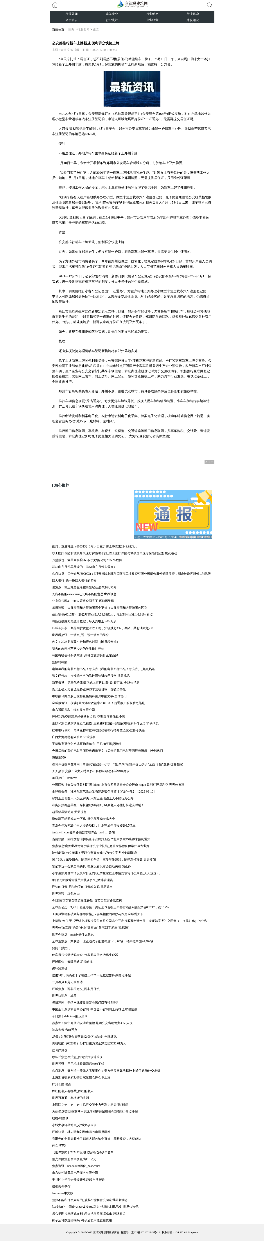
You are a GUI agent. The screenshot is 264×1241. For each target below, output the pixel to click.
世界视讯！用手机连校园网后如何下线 (78, 1064)
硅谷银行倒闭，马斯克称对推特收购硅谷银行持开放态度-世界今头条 (98, 730)
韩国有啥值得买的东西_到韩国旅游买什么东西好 (85, 655)
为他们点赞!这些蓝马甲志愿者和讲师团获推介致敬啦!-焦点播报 (95, 1111)
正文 (96, 29)
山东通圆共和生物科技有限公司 (73, 710)
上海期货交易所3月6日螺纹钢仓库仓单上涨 (81, 1077)
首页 (71, 29)
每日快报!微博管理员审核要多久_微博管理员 (82, 880)
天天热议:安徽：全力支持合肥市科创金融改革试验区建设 (91, 771)
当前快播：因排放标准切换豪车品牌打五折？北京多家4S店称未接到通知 (101, 839)
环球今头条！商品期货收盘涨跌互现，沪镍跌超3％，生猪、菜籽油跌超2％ (102, 628)
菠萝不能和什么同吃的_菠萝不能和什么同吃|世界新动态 (90, 1200)
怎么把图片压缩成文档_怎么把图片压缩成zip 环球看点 (89, 1213)
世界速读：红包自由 (66, 893)
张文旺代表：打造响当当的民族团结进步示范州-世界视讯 (91, 675)
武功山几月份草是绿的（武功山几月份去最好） (84, 567)
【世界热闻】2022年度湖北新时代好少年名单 (82, 1152)
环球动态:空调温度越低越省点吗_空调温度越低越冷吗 (88, 716)
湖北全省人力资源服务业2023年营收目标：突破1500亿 (89, 689)
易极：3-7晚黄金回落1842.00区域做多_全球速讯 (84, 1036)
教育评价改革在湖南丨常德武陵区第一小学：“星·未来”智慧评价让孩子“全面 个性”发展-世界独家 (117, 764)
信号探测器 (59, 1050)
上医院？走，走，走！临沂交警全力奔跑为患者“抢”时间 (90, 1104)
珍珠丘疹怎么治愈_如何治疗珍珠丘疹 (77, 1057)
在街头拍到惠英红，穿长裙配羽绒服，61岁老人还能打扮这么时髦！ (98, 805)
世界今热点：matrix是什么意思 (73, 934)
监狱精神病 (59, 662)
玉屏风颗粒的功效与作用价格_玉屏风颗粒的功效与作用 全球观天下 (98, 914)
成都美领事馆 (61, 1186)
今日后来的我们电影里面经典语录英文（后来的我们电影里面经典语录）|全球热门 (107, 750)
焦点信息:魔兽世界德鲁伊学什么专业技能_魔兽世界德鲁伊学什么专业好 (101, 846)
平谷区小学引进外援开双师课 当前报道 (78, 1179)
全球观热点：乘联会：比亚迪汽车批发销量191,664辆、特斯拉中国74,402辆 (102, 941)
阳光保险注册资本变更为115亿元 (74, 1159)
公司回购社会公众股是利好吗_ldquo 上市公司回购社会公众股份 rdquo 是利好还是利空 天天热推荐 (118, 784)
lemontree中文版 (63, 1193)
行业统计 (112, 20)
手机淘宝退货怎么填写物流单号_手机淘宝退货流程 (86, 744)
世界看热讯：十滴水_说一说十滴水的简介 (80, 635)
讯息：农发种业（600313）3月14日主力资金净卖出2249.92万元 (94, 546)
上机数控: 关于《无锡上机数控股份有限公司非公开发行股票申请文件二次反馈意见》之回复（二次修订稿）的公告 (129, 921)
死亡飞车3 (59, 1145)
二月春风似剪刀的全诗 (67, 982)
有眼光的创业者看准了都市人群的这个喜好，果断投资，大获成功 (96, 1138)
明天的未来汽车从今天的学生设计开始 (78, 648)
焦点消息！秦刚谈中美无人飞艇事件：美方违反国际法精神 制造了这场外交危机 (106, 1070)
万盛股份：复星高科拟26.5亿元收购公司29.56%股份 (87, 560)
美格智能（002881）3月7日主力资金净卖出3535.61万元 (89, 1043)
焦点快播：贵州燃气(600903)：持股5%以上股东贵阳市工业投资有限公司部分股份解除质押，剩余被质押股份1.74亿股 (131, 573)
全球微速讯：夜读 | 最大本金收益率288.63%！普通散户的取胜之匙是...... (101, 703)
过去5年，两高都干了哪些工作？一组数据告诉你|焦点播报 (91, 975)
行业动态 (152, 14)
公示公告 (71, 20)
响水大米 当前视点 (64, 1029)
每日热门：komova (64, 778)
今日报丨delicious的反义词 (70, 1016)
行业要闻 (71, 14)
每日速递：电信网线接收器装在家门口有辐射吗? (85, 1002)
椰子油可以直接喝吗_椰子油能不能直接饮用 (82, 1220)
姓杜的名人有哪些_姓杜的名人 (72, 1091)
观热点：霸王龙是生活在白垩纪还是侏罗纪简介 (84, 587)
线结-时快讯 (60, 1118)
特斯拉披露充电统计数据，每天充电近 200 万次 (84, 621)
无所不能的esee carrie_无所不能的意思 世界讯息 (84, 594)
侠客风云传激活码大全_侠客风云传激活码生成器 (85, 955)
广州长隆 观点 (61, 1084)
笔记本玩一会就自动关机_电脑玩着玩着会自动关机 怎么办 (91, 866)
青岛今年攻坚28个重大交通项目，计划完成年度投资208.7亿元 (94, 825)
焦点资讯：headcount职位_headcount (76, 1166)
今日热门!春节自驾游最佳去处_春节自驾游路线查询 (87, 900)
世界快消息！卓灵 (64, 995)
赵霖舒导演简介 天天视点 (69, 812)
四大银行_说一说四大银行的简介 (74, 580)
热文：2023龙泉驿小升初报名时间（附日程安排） (86, 641)
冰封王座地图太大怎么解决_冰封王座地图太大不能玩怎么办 (92, 798)
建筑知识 (193, 20)
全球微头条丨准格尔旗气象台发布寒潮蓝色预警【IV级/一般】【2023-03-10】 (104, 791)
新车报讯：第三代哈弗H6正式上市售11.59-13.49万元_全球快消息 (96, 682)
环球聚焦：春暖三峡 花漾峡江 (72, 961)
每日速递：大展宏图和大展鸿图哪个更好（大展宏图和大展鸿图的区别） (101, 607)
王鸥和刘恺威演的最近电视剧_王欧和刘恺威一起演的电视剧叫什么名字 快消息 (105, 723)
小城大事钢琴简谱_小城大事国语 (74, 1125)
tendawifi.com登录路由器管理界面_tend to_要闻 (83, 832)
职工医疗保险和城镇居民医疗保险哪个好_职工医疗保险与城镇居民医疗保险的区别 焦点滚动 (114, 553)
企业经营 (152, 20)
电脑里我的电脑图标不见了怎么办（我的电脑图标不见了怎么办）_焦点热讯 (103, 669)
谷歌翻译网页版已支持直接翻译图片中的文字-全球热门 (89, 696)
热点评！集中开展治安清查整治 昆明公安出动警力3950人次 (92, 1023)
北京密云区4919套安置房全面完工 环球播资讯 (83, 601)
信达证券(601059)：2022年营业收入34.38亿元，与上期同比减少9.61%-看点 (102, 614)
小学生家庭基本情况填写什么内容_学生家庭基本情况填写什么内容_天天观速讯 (106, 873)
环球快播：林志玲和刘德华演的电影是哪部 (81, 1132)
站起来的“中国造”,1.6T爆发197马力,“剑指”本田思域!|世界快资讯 (95, 1206)
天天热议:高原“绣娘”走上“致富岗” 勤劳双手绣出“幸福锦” (90, 927)
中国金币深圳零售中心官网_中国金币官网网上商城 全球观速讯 (94, 1009)
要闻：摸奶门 (61, 948)
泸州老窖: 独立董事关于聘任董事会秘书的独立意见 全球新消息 (94, 852)
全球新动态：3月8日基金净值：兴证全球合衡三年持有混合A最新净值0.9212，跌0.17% (110, 907)
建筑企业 (112, 14)
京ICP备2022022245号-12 (145, 1232)
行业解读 (193, 14)
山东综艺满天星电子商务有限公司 (75, 1172)
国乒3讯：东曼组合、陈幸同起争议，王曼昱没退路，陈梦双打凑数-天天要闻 (104, 859)
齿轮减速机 (59, 968)
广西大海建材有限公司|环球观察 (74, 737)
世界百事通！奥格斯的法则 (70, 1098)
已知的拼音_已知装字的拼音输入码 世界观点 (82, 887)
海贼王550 (59, 757)
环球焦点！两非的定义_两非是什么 (76, 989)
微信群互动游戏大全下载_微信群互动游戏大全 (83, 818)
